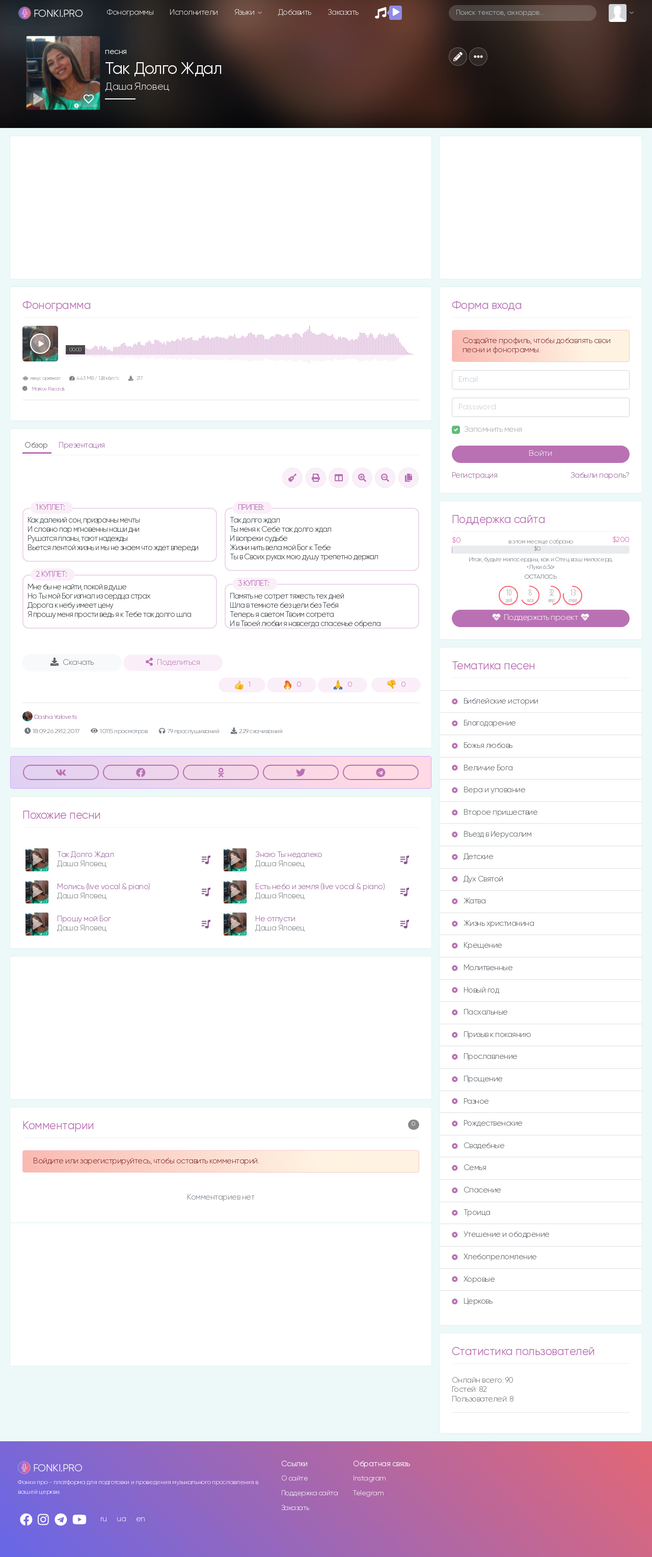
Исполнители (194, 12)
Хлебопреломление (494, 1257)
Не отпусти (275, 919)
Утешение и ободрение (501, 1234)
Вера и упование (489, 790)
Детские (473, 857)
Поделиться (173, 662)
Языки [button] (245, 12)
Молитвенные (482, 968)
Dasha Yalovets (49, 717)
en (140, 1519)
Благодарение (484, 723)
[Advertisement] (220, 207)
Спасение (476, 1190)
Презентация (82, 445)
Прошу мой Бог (84, 919)
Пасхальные (480, 1012)
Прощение (477, 1079)
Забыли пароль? (600, 475)
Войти (540, 454)
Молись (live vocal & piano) (103, 887)
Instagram (369, 1478)
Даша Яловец (137, 87)
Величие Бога (482, 768)
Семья (469, 1168)
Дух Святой (477, 879)
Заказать (343, 12)
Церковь (472, 1301)
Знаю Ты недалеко (288, 855)
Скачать (72, 662)
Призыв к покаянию (491, 1035)
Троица (471, 1212)
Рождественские (487, 1123)
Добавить (294, 12)
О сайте (294, 1478)
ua (121, 1519)
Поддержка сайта (309, 1493)
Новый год (475, 990)
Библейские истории (495, 701)
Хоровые (473, 1279)
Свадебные (478, 1146)
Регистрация (475, 475)
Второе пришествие (495, 812)
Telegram (368, 1493)
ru (103, 1519)
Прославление (485, 1056)
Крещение (477, 945)
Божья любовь (482, 745)
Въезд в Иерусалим (492, 834)
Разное (470, 1101)
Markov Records (48, 389)
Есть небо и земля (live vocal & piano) (320, 887)
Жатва (469, 901)
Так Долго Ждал (85, 855)
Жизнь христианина (493, 923)
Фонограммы (130, 12)
